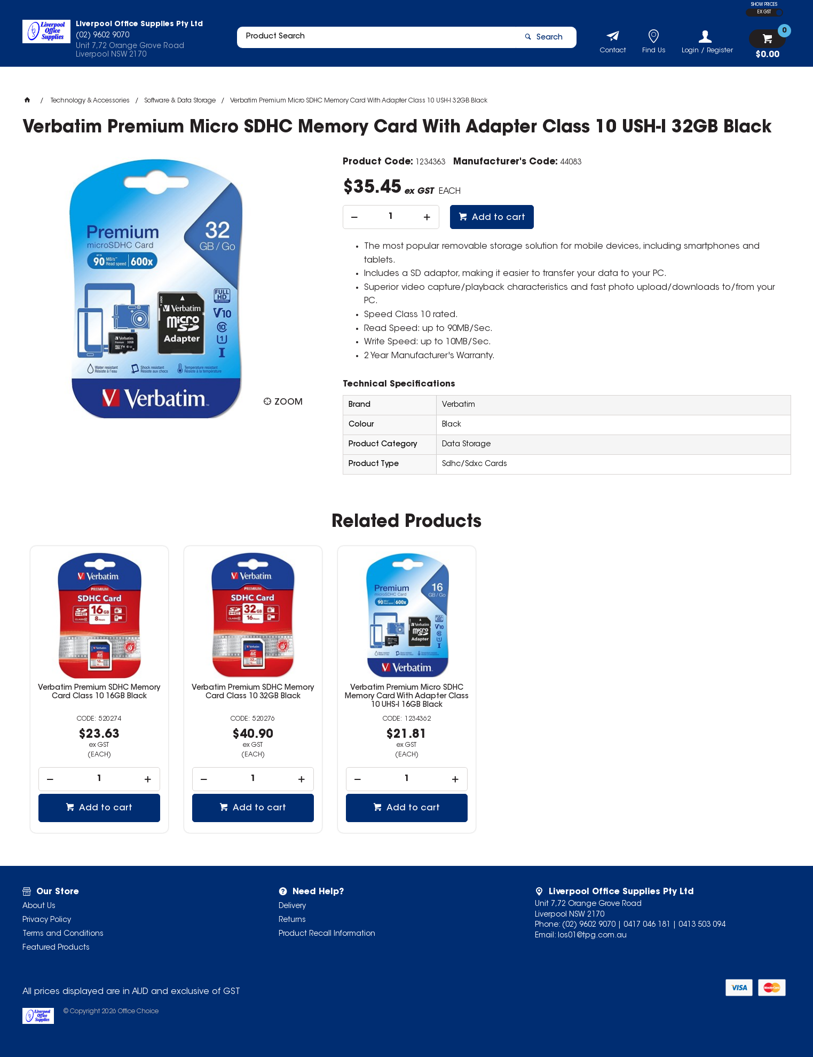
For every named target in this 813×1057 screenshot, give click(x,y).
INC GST (779, 12)
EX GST (764, 12)
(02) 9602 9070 (588, 925)
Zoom (288, 402)
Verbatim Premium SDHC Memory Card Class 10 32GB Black (253, 692)
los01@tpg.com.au (592, 936)
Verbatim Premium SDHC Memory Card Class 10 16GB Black (99, 692)
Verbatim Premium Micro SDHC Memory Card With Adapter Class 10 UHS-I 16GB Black (407, 696)
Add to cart (497, 218)
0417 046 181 (646, 925)
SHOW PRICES (764, 5)
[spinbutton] (391, 217)
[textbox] (371, 41)
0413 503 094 (701, 925)
